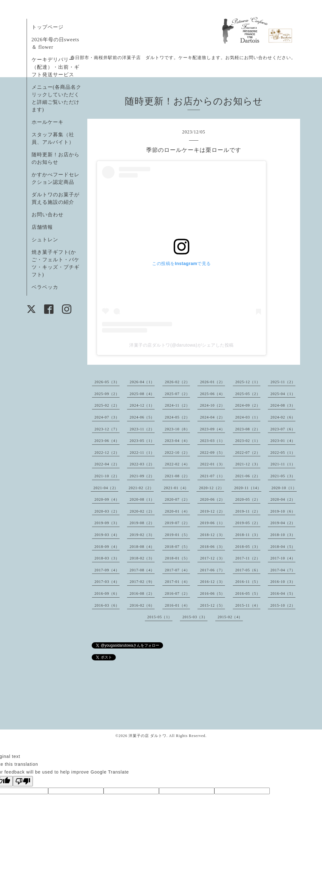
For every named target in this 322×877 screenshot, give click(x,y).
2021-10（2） (107, 476)
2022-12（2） (107, 452)
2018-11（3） (247, 535)
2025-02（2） (107, 405)
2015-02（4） (230, 617)
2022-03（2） (142, 464)
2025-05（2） (247, 394)
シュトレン (45, 239)
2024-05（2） (177, 417)
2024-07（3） (107, 417)
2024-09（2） (247, 405)
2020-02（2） (142, 511)
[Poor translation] (23, 781)
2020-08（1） (142, 499)
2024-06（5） (142, 417)
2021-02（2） (141, 488)
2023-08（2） (247, 429)
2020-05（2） (247, 499)
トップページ (48, 27)
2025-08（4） (142, 394)
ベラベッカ (45, 287)
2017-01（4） (177, 581)
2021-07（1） (212, 476)
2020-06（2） (212, 499)
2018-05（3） (247, 546)
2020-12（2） (211, 488)
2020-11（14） (247, 488)
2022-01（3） (212, 464)
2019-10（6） (282, 511)
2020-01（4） (177, 511)
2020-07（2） (177, 499)
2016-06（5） (212, 593)
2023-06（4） (107, 440)
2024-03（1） (247, 417)
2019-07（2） (177, 523)
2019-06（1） (212, 523)
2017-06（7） (212, 570)
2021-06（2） (247, 476)
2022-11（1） (142, 452)
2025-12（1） (247, 382)
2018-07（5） (177, 546)
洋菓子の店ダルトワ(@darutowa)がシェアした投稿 (181, 345)
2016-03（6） (107, 605)
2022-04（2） (107, 464)
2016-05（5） (247, 593)
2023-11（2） (142, 429)
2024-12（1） (142, 405)
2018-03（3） (107, 558)
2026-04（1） (142, 382)
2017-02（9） (142, 581)
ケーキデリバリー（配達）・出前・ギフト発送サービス (55, 67)
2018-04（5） (282, 546)
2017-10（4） (282, 558)
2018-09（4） (107, 546)
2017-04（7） (282, 570)
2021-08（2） (177, 476)
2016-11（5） (247, 581)
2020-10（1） (284, 488)
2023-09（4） (212, 429)
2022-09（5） (212, 452)
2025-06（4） (212, 394)
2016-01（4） (177, 605)
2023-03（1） (212, 440)
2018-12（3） (212, 535)
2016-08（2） (142, 593)
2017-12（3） (212, 558)
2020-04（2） (282, 499)
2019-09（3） (107, 523)
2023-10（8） (177, 429)
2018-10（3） (282, 535)
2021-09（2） (142, 476)
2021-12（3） (247, 464)
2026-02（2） (177, 382)
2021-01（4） (176, 488)
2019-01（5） (177, 535)
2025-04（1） (282, 394)
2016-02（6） (142, 605)
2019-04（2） (282, 523)
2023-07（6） (282, 429)
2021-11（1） (282, 464)
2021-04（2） (105, 488)
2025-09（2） (107, 394)
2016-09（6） (107, 593)
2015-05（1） (159, 617)
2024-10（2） (212, 405)
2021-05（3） (282, 476)
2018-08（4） (142, 546)
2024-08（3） (282, 405)
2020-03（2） (107, 511)
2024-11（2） (177, 405)
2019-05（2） (247, 523)
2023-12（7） (107, 429)
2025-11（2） (282, 382)
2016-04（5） (282, 593)
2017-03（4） (107, 581)
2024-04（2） (212, 417)
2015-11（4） (247, 605)
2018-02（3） (142, 558)
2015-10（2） (282, 605)
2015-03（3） (194, 617)
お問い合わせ (48, 214)
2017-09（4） (107, 570)
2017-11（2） (247, 558)
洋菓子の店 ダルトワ (147, 736)
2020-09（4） (107, 499)
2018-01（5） (177, 558)
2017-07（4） (177, 570)
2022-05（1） (282, 452)
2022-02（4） (177, 464)
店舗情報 (42, 227)
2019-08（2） (142, 523)
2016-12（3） (212, 581)
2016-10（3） (282, 581)
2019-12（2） (212, 511)
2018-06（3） (212, 546)
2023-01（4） (282, 440)
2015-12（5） (212, 605)
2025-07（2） (177, 394)
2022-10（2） (177, 452)
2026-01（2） (212, 382)
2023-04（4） (177, 440)
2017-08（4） (142, 570)
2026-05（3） (107, 382)
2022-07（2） (247, 452)
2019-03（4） (107, 535)
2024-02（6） (282, 417)
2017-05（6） (247, 570)
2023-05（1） (142, 440)
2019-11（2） (247, 511)
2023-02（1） (247, 440)
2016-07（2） (177, 593)
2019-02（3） (142, 535)
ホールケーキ (48, 122)
